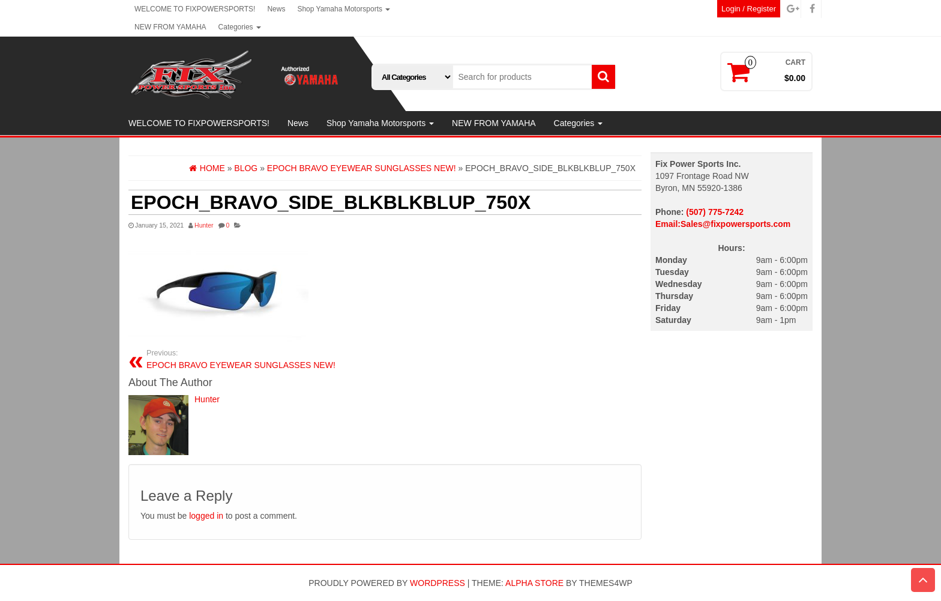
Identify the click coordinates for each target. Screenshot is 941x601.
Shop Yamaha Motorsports (343, 9)
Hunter (204, 225)
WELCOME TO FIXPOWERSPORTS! (194, 9)
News (276, 9)
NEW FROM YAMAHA (170, 27)
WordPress (437, 583)
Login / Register (748, 8)
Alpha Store (534, 583)
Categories (239, 27)
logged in (206, 516)
